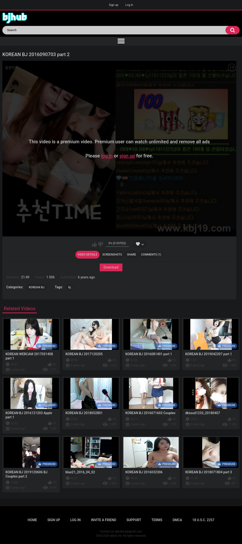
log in (106, 156)
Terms (156, 520)
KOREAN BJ (36, 287)
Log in (129, 5)
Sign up (113, 5)
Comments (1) (151, 254)
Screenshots (112, 254)
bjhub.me (116, 535)
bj (69, 287)
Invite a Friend (103, 520)
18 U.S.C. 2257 (203, 520)
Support (133, 520)
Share (131, 254)
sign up (127, 156)
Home (32, 520)
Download (111, 267)
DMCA (177, 520)
